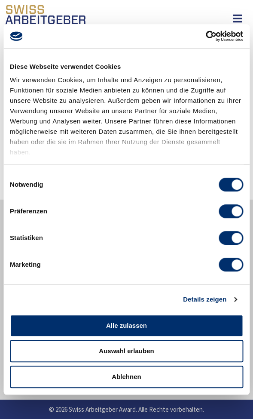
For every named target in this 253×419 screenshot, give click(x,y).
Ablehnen (126, 376)
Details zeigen (204, 299)
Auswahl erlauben (126, 350)
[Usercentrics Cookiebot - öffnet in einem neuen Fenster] (205, 36)
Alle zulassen (126, 325)
